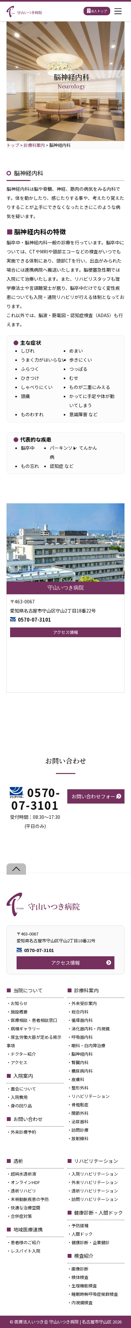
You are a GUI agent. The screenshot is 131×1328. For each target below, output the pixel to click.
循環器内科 (82, 1020)
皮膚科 (78, 1079)
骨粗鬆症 (80, 1105)
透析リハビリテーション (95, 1191)
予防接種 (80, 1225)
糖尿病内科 (82, 1071)
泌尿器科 (80, 1121)
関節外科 (80, 1113)
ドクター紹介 (23, 1054)
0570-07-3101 (34, 619)
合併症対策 (21, 1216)
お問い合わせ (28, 1118)
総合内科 (80, 1012)
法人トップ (97, 10)
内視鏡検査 (82, 1302)
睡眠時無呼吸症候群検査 (95, 1294)
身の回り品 (21, 1105)
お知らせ (19, 1003)
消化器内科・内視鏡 (91, 1028)
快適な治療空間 (25, 1208)
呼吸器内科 (82, 1037)
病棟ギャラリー (25, 1028)
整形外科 (80, 1088)
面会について (23, 1089)
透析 (18, 1160)
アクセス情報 (65, 632)
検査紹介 (84, 1255)
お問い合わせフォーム (96, 796)
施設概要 (19, 1012)
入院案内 (23, 1075)
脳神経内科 (82, 1054)
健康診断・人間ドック (98, 1212)
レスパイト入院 (25, 1251)
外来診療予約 (23, 1132)
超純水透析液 (23, 1174)
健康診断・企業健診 (91, 1242)
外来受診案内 (84, 1003)
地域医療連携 (28, 1229)
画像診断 (80, 1269)
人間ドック (82, 1234)
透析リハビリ (23, 1191)
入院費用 (19, 1097)
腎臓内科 (80, 1062)
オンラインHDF (25, 1182)
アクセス (19, 1062)
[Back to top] (16, 869)
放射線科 (80, 1138)
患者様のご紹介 (25, 1242)
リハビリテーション (91, 1096)
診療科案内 (86, 990)
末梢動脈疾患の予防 (30, 1199)
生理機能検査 (84, 1286)
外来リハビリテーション (95, 1182)
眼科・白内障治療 (88, 1045)
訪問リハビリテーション (95, 1199)
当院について (28, 990)
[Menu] (117, 11)
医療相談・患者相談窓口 (34, 1020)
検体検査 (80, 1277)
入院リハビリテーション (95, 1174)
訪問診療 (80, 1130)
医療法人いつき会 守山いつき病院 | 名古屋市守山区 (62, 1322)
